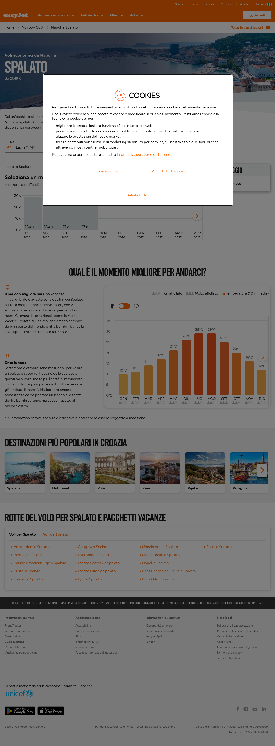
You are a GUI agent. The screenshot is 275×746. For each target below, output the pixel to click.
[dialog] (137, 140)
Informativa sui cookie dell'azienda (145, 154)
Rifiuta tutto (137, 195)
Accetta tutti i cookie (169, 171)
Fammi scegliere (106, 171)
